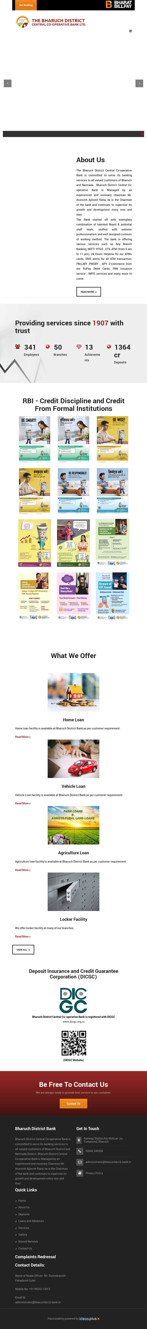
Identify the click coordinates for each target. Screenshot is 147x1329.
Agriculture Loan (73, 853)
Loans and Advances (31, 1221)
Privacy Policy (94, 1173)
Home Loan (73, 720)
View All (22, 950)
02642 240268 (94, 1151)
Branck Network (28, 1242)
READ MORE (87, 292)
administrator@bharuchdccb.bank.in (108, 1162)
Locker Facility (73, 919)
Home (22, 1201)
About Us (24, 1207)
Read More (23, 737)
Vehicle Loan (73, 786)
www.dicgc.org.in (73, 1022)
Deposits (23, 1214)
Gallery (22, 1235)
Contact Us (73, 1104)
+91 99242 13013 (39, 1289)
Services (23, 1228)
